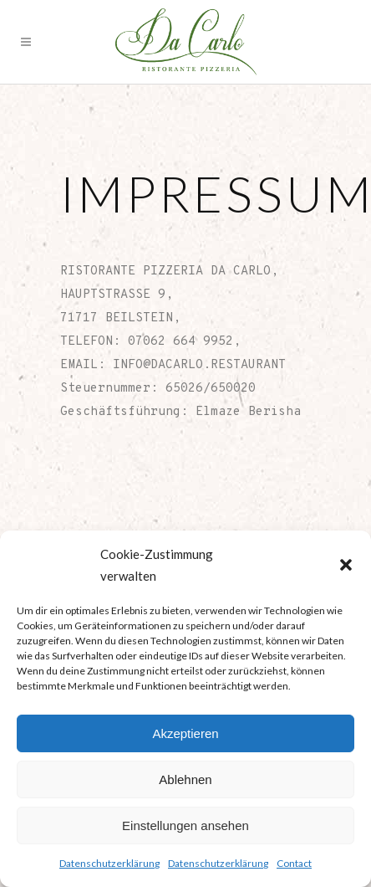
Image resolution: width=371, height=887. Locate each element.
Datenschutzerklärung (109, 863)
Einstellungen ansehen (185, 825)
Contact (294, 863)
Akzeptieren (185, 733)
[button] (346, 564)
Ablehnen (185, 779)
